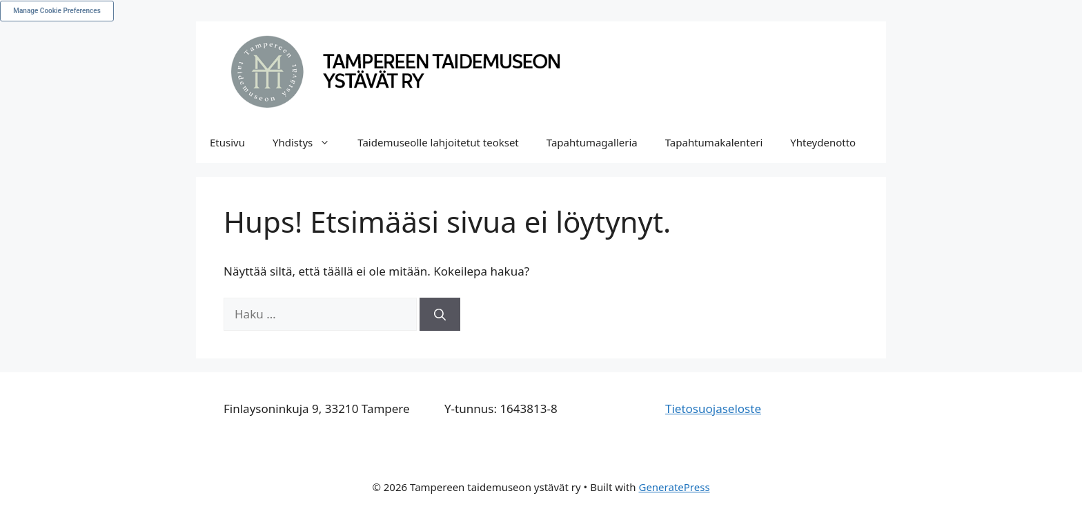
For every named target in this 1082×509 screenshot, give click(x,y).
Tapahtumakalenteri (714, 142)
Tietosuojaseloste (713, 408)
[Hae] (440, 314)
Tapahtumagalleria (592, 142)
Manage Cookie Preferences (57, 11)
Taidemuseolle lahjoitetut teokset (438, 142)
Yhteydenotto (823, 142)
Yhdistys (308, 142)
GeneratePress (673, 487)
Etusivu (227, 142)
